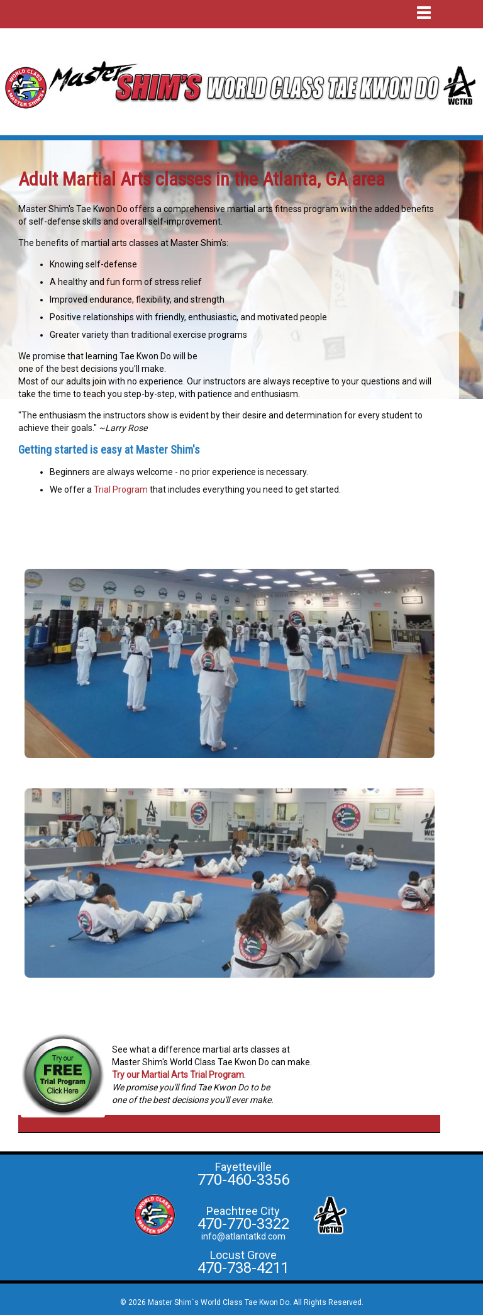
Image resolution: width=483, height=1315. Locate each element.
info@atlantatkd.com (243, 1236)
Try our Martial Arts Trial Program (178, 1075)
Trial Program (121, 489)
